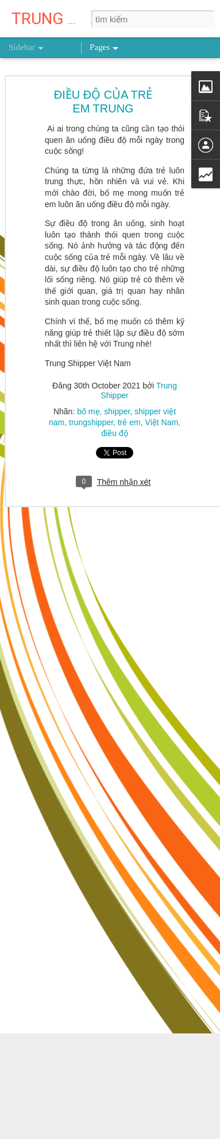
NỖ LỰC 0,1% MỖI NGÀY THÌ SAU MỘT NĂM (99, 1103)
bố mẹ (88, 399)
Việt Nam (162, 410)
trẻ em (129, 410)
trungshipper (91, 410)
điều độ (114, 421)
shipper (117, 399)
